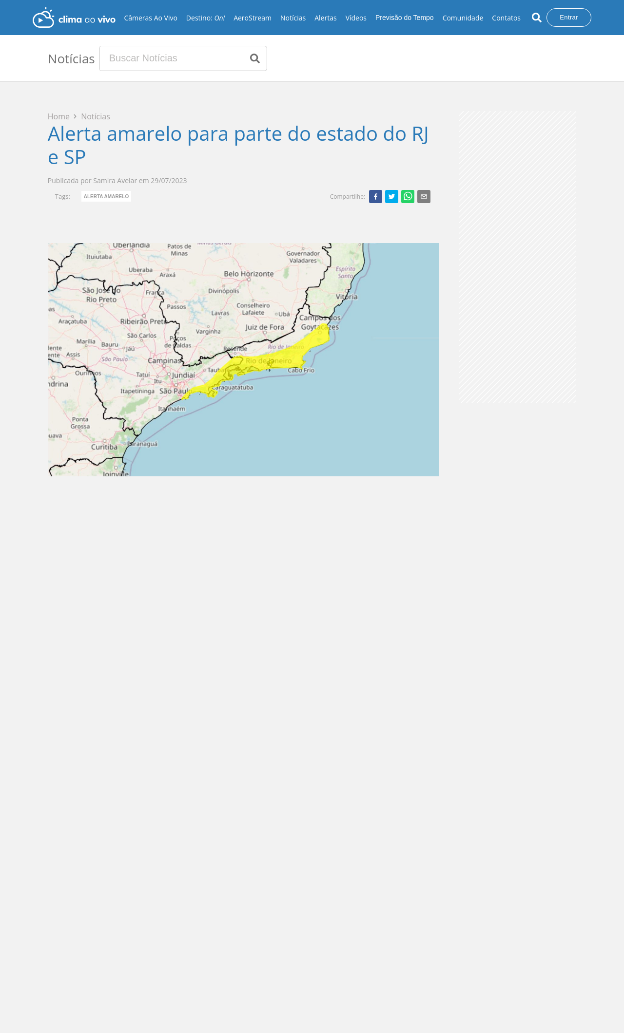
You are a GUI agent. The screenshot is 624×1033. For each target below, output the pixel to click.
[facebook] (375, 196)
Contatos (506, 17)
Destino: (205, 17)
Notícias (293, 17)
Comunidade (463, 17)
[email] (423, 196)
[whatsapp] (407, 196)
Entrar (569, 17)
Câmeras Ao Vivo (150, 17)
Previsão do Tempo (404, 17)
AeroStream (253, 17)
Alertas (325, 17)
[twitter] (391, 196)
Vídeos (356, 17)
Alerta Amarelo (106, 196)
